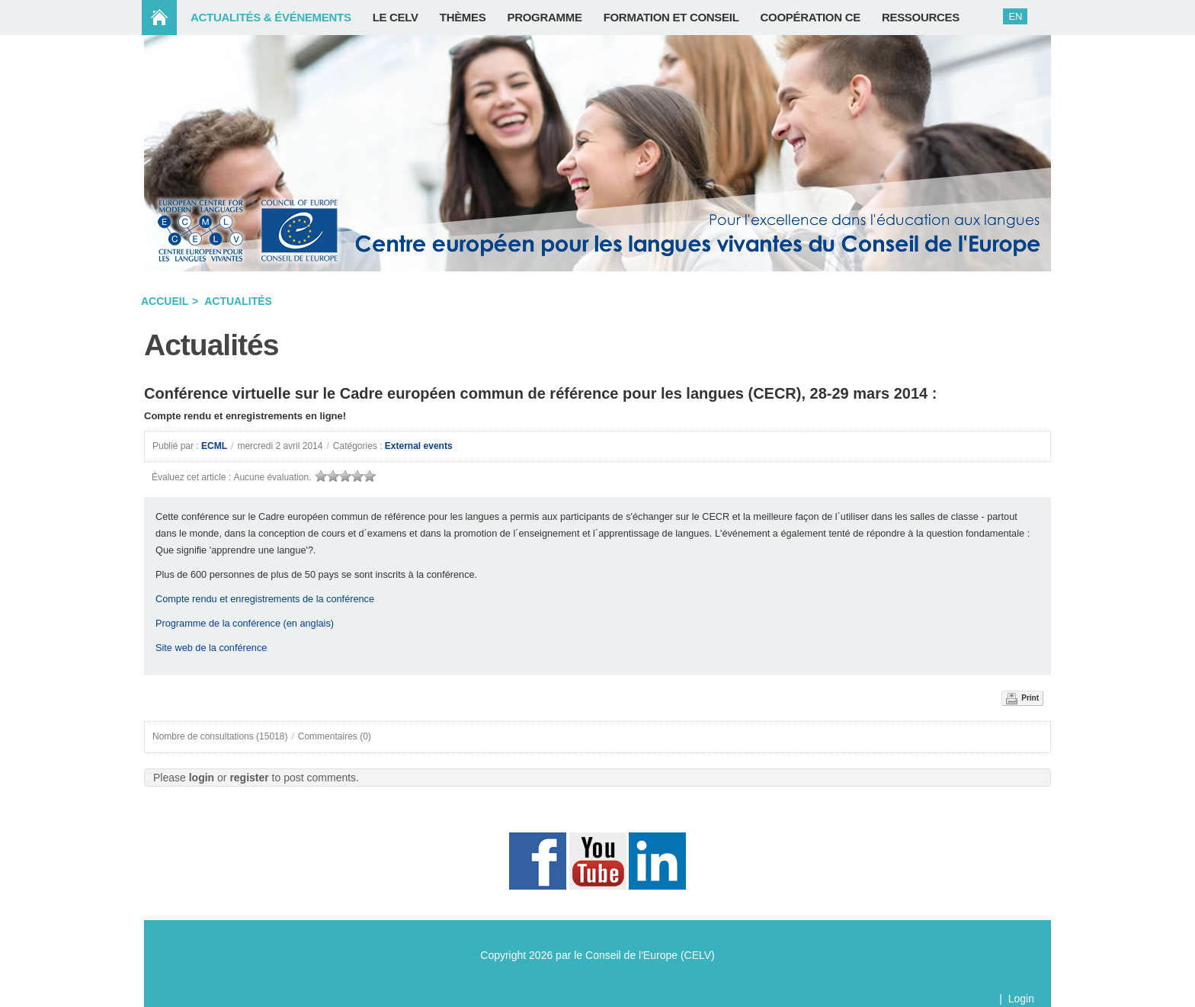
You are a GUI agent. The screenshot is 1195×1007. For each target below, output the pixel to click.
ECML (214, 446)
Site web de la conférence (211, 647)
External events (419, 446)
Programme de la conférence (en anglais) (244, 623)
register (248, 777)
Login (1021, 999)
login (201, 777)
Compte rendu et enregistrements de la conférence (264, 599)
